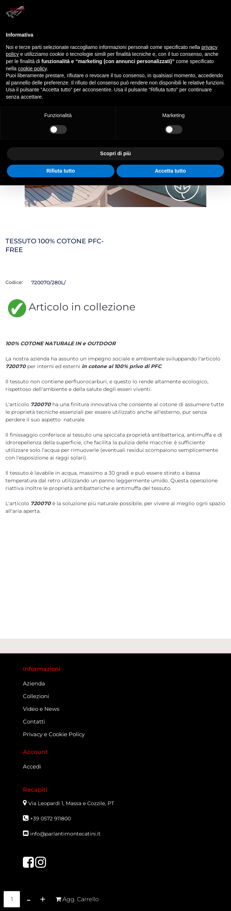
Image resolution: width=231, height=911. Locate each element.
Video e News (41, 708)
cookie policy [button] (32, 68)
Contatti (34, 721)
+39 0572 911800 (50, 818)
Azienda (34, 683)
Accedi (32, 766)
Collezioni (36, 696)
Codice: (14, 282)
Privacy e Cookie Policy (54, 734)
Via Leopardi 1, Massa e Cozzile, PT (71, 803)
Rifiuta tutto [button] (60, 171)
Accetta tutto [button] (170, 171)
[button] (77, 899)
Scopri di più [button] (115, 153)
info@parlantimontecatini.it (65, 833)
